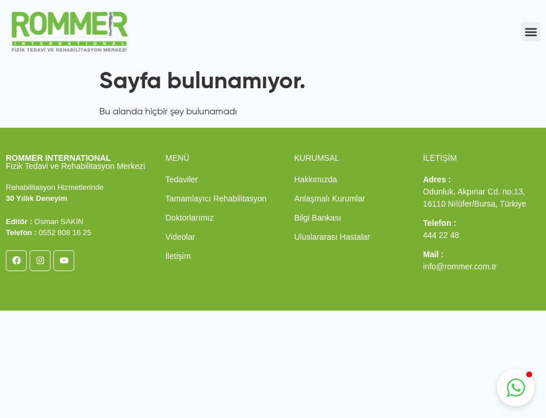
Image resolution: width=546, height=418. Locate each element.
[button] (530, 31)
